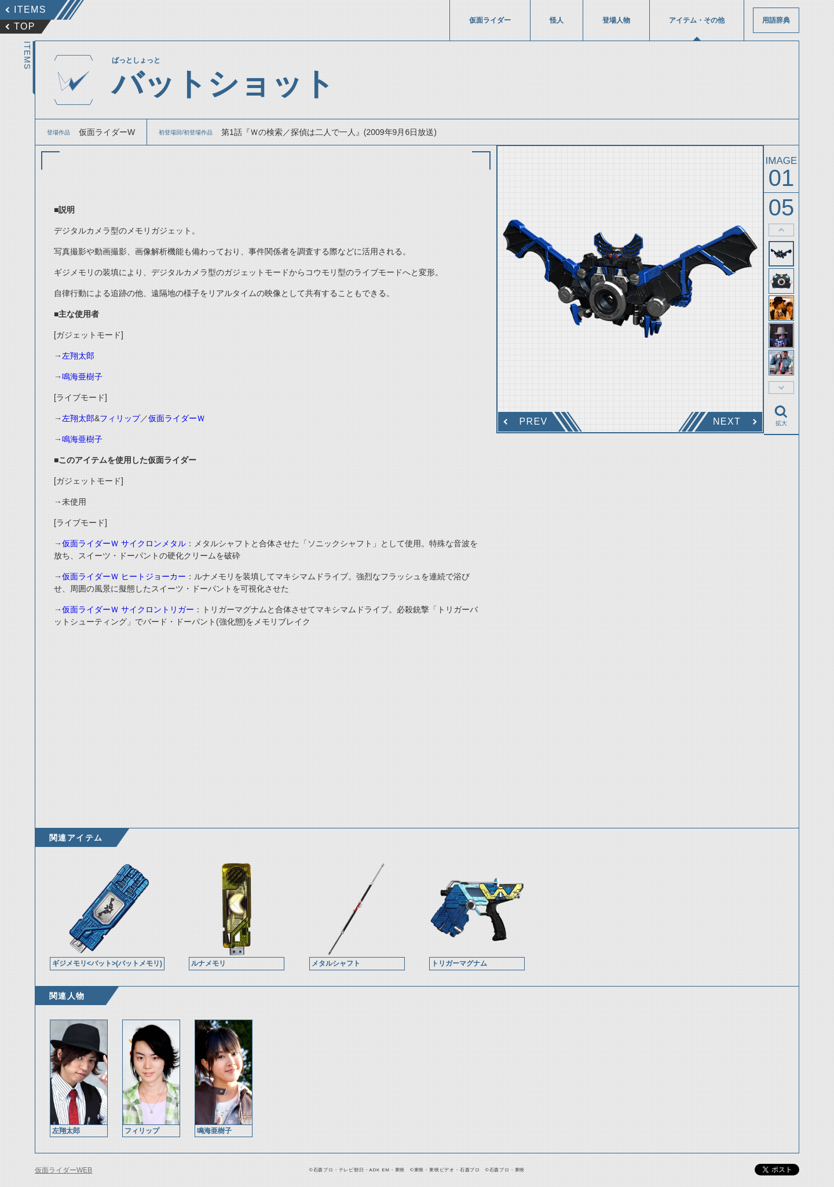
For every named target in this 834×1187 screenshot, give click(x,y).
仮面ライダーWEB (63, 1170)
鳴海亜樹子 (82, 376)
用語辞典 (776, 20)
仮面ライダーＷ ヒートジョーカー (124, 576)
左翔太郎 (78, 355)
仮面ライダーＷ (176, 418)
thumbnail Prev (781, 230)
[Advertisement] (266, 718)
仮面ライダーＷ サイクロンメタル (124, 543)
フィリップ (120, 418)
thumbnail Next (781, 387)
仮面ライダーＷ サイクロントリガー (128, 609)
